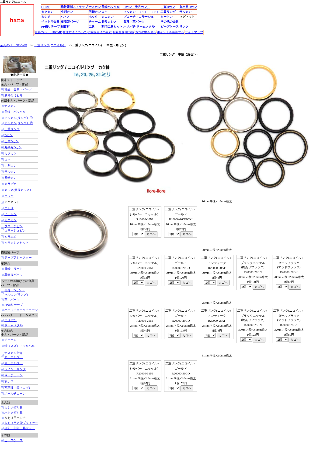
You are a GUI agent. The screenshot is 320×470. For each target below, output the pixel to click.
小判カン (10, 165)
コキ (7, 159)
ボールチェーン (15, 393)
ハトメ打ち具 (13, 412)
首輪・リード (13, 269)
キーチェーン (13, 375)
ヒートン (10, 214)
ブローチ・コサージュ (138, 16)
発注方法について (75, 32)
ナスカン (10, 105)
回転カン (10, 177)
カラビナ (10, 183)
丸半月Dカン (188, 7)
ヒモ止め (10, 236)
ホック (9, 196)
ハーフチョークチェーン (21, 310)
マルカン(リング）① (18, 118)
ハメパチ (10, 320)
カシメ (45, 16)
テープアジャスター (18, 257)
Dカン (127, 7)
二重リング (12, 129)
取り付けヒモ (13, 95)
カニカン (107, 16)
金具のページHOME (48, 32)
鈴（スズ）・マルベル (19, 346)
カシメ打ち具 (13, 407)
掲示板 (129, 32)
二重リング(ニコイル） (50, 45)
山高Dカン (11, 141)
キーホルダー (13, 363)
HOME (45, 7)
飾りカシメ (109, 21)
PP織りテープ (13, 304)
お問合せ (118, 32)
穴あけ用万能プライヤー (21, 423)
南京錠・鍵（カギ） (18, 387)
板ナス (9, 381)
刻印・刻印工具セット (19, 428)
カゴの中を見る (145, 32)
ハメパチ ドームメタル (138, 26)
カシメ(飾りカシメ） (18, 190)
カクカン (10, 153)
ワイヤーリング (15, 369)
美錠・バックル (15, 112)
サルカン (10, 171)
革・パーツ (12, 299)
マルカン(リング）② (18, 123)
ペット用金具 (50, 21)
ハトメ (65, 16)
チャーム (95, 21)
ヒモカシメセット (16, 242)
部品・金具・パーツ (18, 89)
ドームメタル (13, 325)
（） (141, 7)
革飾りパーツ (13, 275)
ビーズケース (13, 440)
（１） (143, 12)
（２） (155, 12)
